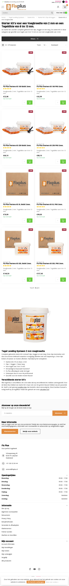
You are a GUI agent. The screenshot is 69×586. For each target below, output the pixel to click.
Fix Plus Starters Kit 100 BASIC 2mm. (17, 87)
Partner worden (7, 532)
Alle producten (6, 561)
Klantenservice (9, 431)
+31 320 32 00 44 (12, 463)
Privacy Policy (6, 518)
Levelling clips (22, 387)
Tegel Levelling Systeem (16, 17)
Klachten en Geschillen (9, 535)
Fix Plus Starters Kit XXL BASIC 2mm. (17, 264)
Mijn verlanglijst (7, 554)
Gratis (6, 2)
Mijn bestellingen (7, 547)
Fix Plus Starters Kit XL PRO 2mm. (49, 204)
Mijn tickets (5, 551)
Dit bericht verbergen (36, 582)
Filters (34, 39)
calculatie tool (44, 389)
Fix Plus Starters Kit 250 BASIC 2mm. (17, 145)
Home (3, 17)
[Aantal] (24, 102)
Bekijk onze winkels (30, 431)
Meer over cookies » (52, 582)
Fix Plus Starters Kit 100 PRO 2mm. (50, 87)
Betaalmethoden (7, 522)
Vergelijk (4, 557)
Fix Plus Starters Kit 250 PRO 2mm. (50, 145)
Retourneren (6, 515)
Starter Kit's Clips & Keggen (46, 17)
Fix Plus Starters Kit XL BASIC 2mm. (16, 204)
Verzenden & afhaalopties (10, 525)
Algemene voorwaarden (10, 512)
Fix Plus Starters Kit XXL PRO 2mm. (50, 264)
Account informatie (8, 544)
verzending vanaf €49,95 (16, 2)
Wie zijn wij (5, 508)
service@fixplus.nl (12, 469)
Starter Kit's (31, 17)
